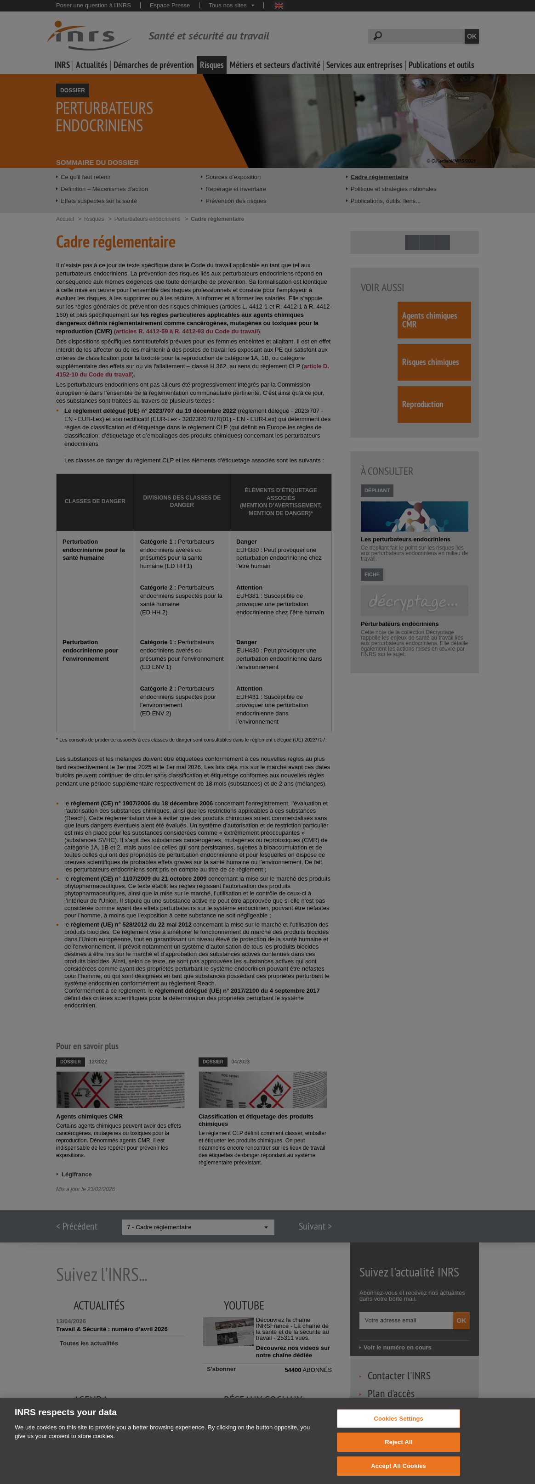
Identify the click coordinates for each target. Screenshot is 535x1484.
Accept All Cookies (398, 1473)
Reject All (398, 1449)
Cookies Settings (398, 1425)
